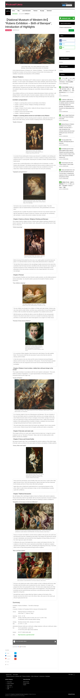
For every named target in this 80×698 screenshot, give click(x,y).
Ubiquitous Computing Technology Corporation (19, 694)
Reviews (35, 10)
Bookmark (49, 10)
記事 (8, 688)
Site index (70, 674)
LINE (62, 47)
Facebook (9, 656)
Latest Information (26, 10)
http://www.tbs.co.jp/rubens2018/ (26, 634)
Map (19, 10)
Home (13, 10)
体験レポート (10, 687)
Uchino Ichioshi (10, 683)
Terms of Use (26, 681)
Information (9, 681)
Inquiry (24, 684)
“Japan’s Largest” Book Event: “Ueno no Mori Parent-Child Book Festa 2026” (66, 117)
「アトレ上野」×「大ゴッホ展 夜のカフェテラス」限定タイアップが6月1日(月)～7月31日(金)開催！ (67, 80)
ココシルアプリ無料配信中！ (24, 13)
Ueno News (8, 30)
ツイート (68, 51)
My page (42, 10)
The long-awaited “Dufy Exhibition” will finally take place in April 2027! (66, 141)
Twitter (8, 653)
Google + (8, 658)
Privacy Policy (26, 683)
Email (8, 661)
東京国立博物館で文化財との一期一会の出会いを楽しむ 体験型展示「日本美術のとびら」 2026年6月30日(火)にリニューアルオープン (66, 91)
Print (8, 664)
